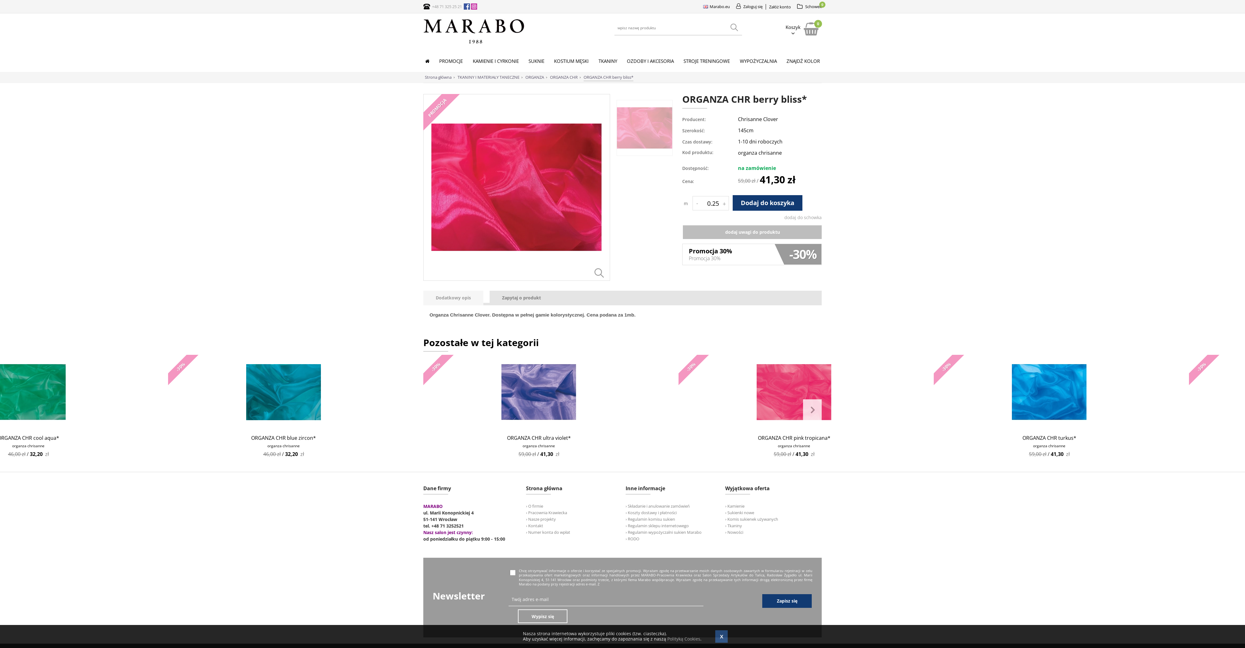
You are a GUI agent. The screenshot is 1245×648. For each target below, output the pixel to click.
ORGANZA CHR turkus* (1049, 437)
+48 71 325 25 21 (447, 6)
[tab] (456, 298)
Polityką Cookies (683, 639)
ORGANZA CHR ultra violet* (539, 437)
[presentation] (453, 298)
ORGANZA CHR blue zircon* (283, 437)
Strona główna (438, 77)
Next (812, 410)
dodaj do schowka (803, 217)
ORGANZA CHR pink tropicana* (794, 437)
